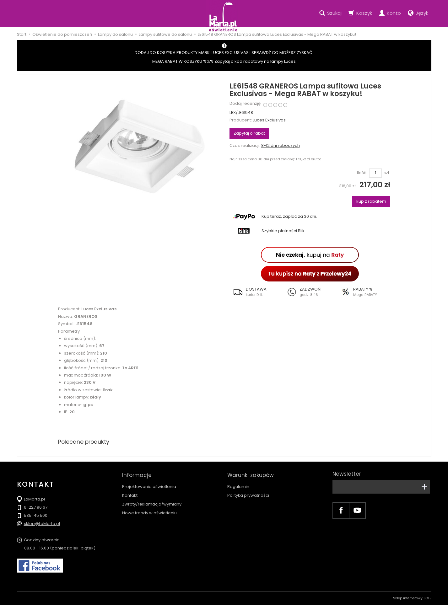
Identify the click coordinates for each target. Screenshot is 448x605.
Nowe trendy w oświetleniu (149, 511)
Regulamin (238, 484)
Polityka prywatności (248, 493)
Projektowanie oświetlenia (149, 484)
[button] (256, 292)
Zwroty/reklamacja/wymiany (151, 502)
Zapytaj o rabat (249, 133)
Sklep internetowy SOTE (412, 598)
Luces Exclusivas (269, 120)
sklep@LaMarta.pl (42, 524)
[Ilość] (375, 173)
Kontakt (130, 493)
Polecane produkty (84, 442)
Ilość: (362, 173)
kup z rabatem (371, 201)
